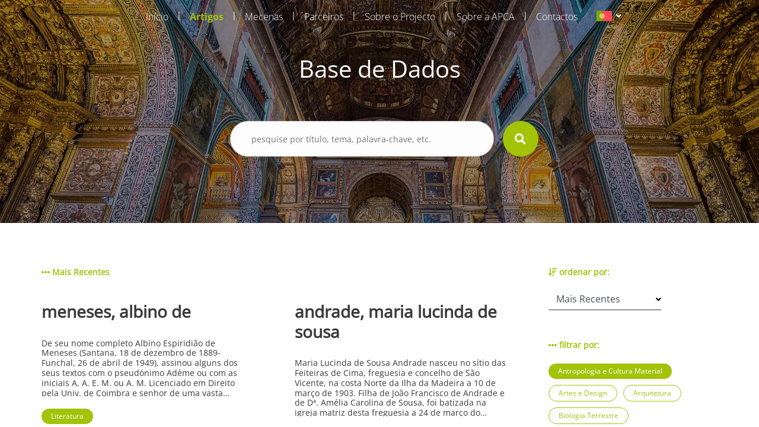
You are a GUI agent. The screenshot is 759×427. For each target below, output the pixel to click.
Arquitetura (652, 393)
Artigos (207, 16)
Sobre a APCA (486, 16)
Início (157, 16)
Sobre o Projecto (400, 16)
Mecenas (264, 16)
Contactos (557, 16)
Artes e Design (583, 393)
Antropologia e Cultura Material (610, 371)
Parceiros (323, 16)
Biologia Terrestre (588, 415)
